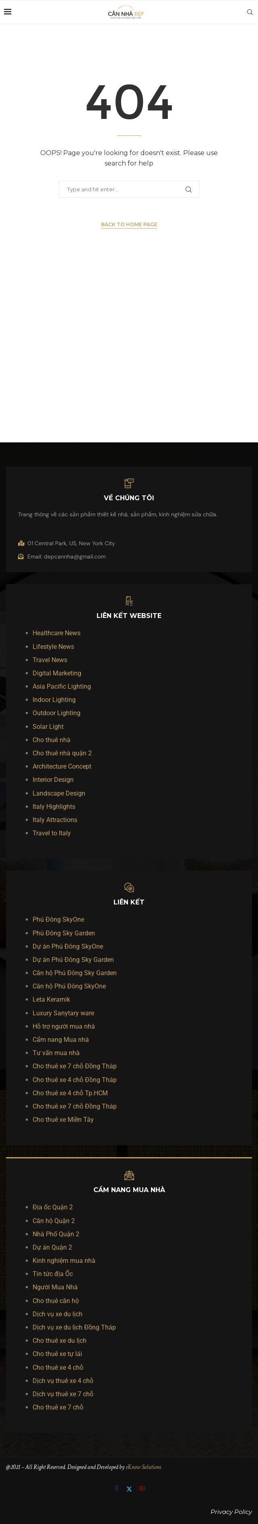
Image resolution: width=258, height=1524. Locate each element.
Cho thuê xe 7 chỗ (58, 1407)
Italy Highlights (54, 806)
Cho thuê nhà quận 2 (62, 753)
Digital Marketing (57, 673)
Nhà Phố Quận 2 (56, 1234)
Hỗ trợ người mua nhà (64, 1026)
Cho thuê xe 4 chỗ (58, 1367)
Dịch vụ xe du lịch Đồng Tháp (74, 1327)
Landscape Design (59, 793)
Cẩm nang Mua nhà (61, 1039)
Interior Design (53, 779)
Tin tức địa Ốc (53, 1274)
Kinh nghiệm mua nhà (64, 1260)
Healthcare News (56, 633)
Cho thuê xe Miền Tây (63, 1119)
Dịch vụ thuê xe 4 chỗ (63, 1381)
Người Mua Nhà (55, 1287)
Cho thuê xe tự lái (57, 1354)
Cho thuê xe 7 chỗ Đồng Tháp (75, 1066)
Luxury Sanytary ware (63, 1013)
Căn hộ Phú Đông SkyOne (69, 986)
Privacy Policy (231, 1512)
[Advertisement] (129, 354)
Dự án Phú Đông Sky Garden (73, 959)
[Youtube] (142, 1489)
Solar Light (48, 726)
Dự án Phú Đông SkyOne (68, 946)
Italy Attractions (55, 820)
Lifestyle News (53, 647)
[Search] (250, 12)
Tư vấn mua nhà (56, 1053)
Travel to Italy (52, 833)
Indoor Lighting (54, 700)
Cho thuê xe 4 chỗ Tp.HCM (70, 1093)
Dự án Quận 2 (52, 1247)
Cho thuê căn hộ (56, 1301)
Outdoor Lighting (56, 713)
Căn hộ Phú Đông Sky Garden (75, 973)
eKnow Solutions (143, 1467)
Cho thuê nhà (51, 740)
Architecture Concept (62, 766)
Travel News (50, 660)
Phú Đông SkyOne (58, 919)
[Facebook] (117, 1489)
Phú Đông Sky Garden (64, 933)
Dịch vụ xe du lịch (58, 1314)
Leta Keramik (51, 999)
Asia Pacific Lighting (62, 686)
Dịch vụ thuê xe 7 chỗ (63, 1394)
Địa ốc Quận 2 (53, 1207)
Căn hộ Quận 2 (54, 1221)
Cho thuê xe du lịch (60, 1340)
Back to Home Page (129, 224)
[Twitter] (130, 1489)
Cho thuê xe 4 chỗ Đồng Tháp (75, 1080)
